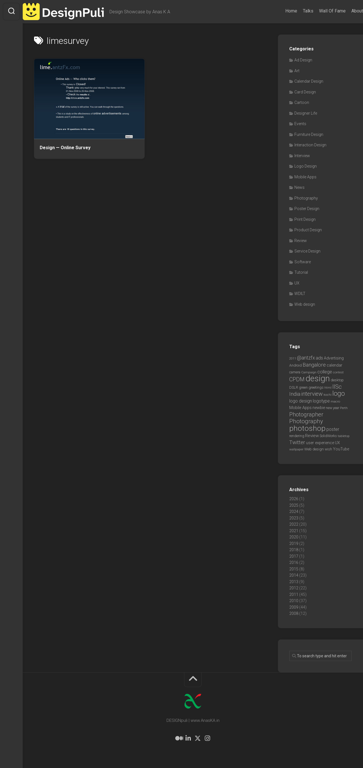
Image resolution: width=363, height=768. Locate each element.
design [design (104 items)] (317, 378)
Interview (302, 155)
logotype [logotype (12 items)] (321, 401)
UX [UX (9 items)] (337, 442)
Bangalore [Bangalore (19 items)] (314, 365)
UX (296, 283)
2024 (293, 511)
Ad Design (303, 60)
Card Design (305, 92)
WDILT (299, 293)
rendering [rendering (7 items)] (296, 436)
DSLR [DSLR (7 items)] (293, 387)
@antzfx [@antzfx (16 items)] (306, 358)
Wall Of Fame (321, 11)
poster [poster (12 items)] (332, 429)
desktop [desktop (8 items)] (337, 380)
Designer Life (305, 113)
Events (300, 123)
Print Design (305, 219)
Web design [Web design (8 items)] (314, 449)
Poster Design (306, 208)
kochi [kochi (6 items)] (328, 395)
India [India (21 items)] (294, 394)
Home (280, 11)
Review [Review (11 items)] (312, 435)
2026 (293, 499)
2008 (293, 613)
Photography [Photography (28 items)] (306, 421)
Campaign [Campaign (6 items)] (308, 372)
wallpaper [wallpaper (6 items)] (296, 449)
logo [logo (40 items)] (338, 393)
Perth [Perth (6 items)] (344, 408)
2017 (293, 556)
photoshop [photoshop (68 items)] (307, 428)
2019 (293, 543)
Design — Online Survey (65, 147)
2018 (293, 549)
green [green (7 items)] (303, 387)
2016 (293, 562)
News (299, 187)
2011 (293, 594)
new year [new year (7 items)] (332, 408)
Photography (306, 198)
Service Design (307, 251)
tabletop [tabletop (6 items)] (344, 436)
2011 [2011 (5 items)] (292, 358)
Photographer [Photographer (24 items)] (306, 414)
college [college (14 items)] (324, 372)
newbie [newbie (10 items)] (319, 407)
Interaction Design (310, 145)
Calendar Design (308, 81)
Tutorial (301, 272)
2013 (293, 581)
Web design (304, 304)
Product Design (308, 230)
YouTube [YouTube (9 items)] (341, 449)
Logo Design (305, 166)
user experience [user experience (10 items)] (320, 442)
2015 (293, 569)
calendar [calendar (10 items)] (334, 365)
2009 (293, 607)
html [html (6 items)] (328, 388)
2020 (293, 537)
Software (302, 262)
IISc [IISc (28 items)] (337, 386)
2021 (293, 531)
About (346, 11)
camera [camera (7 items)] (294, 372)
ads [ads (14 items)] (319, 358)
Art (296, 71)
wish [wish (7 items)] (328, 449)
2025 (293, 505)
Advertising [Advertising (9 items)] (334, 358)
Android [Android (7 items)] (295, 365)
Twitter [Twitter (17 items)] (297, 442)
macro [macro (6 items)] (335, 401)
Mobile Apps (305, 177)
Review (300, 240)
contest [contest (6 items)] (338, 372)
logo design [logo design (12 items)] (300, 401)
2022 (293, 524)
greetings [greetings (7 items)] (316, 387)
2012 (293, 588)
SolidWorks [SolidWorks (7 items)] (328, 436)
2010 (293, 600)
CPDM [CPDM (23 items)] (297, 379)
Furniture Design (308, 134)
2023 (293, 518)
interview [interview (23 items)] (312, 394)
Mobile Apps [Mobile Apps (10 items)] (300, 407)
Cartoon (301, 102)
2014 (293, 575)
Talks (297, 11)
